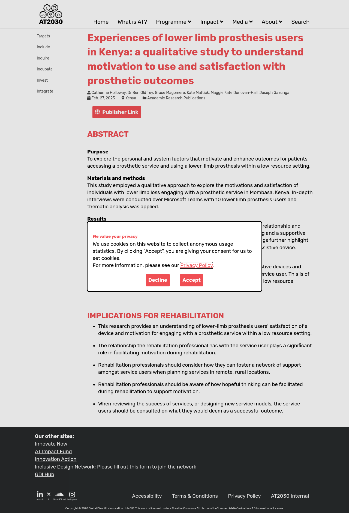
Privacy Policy (196, 265)
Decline (157, 280)
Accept (191, 280)
